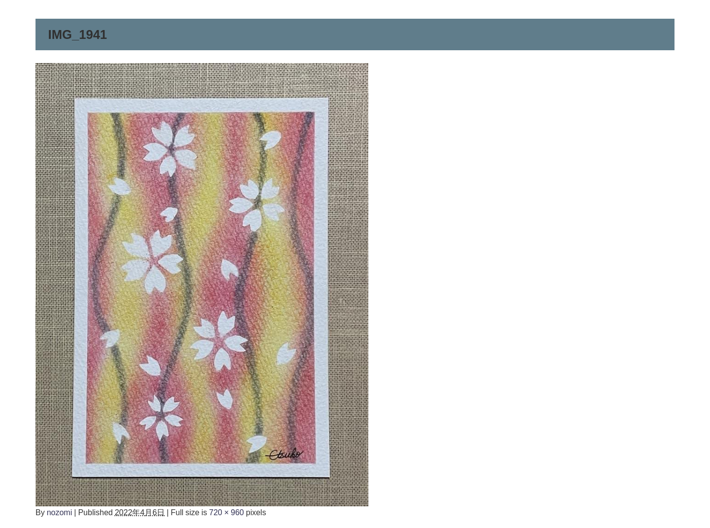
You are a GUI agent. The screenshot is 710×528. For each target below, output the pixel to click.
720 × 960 (226, 512)
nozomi (59, 512)
